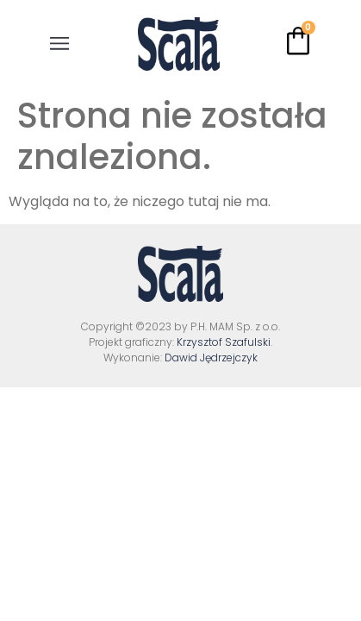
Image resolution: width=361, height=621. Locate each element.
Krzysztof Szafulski (224, 342)
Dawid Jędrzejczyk (211, 357)
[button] (60, 43)
